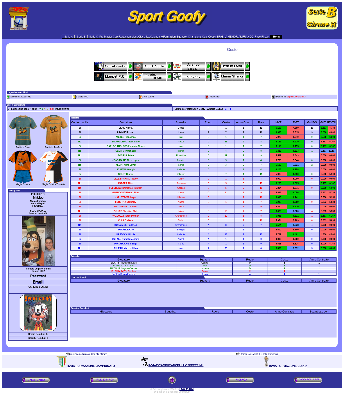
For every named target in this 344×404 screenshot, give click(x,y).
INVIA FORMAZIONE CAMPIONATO (91, 366)
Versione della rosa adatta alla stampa (88, 354)
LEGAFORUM (186, 389)
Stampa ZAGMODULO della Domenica (259, 354)
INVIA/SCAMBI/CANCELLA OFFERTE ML (176, 365)
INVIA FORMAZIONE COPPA (288, 366)
